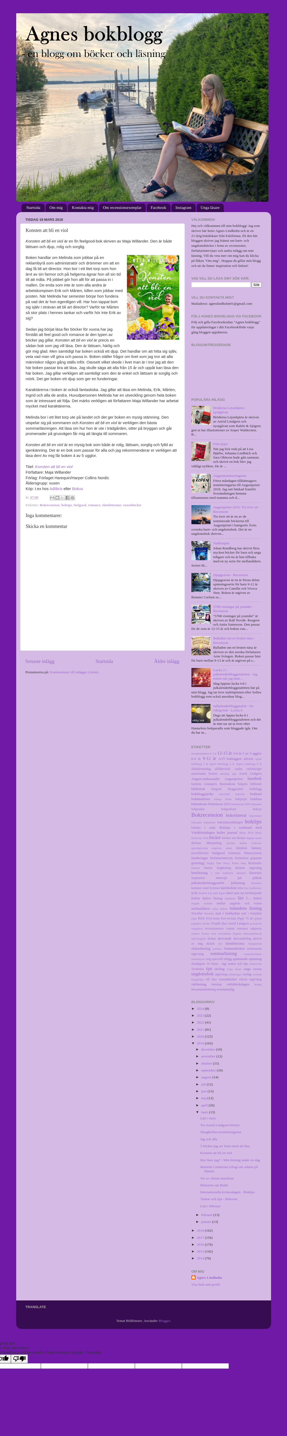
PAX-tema (213, 918)
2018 (201, 1230)
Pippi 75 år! (245, 918)
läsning (217, 898)
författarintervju (221, 858)
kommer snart (200, 888)
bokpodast (198, 809)
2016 (201, 1244)
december (208, 1049)
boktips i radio (203, 827)
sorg (208, 959)
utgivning (221, 974)
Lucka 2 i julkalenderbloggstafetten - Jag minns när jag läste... (235, 674)
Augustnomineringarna (229, 476)
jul (240, 878)
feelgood (80, 505)
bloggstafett (235, 789)
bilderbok (198, 789)
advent (248, 759)
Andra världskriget (248, 769)
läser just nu (235, 893)
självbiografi (198, 938)
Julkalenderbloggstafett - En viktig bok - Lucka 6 (233, 708)
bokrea (257, 809)
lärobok (202, 893)
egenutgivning (199, 848)
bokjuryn (241, 799)
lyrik (194, 893)
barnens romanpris (204, 784)
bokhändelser (201, 799)
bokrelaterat (236, 815)
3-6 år (237, 753)
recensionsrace (214, 928)
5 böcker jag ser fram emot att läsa (225, 1146)
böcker (215, 837)
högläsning (224, 868)
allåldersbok (222, 769)
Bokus (77, 489)
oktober (207, 1063)
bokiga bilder (223, 799)
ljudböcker (255, 888)
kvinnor (215, 888)
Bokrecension (49, 505)
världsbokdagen (237, 984)
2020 (201, 1036)
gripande (256, 858)
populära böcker (200, 923)
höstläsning (199, 873)
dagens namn (254, 838)
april (205, 1105)
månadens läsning (246, 908)
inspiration (198, 878)
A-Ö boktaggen (230, 759)
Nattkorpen (221, 543)
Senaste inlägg (40, 661)
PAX (201, 918)
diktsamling (213, 843)
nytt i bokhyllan (228, 913)
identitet (241, 872)
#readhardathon (200, 753)
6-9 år (196, 759)
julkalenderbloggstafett (207, 883)
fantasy (256, 848)
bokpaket (256, 804)
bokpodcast (228, 809)
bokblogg (256, 789)
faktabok (241, 848)
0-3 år (213, 753)
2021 (201, 1029)
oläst (194, 918)
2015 (201, 1251)
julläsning (238, 883)
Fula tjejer (220, 444)
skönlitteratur (111, 505)
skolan (211, 938)
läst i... (244, 898)
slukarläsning (201, 948)
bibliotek (256, 784)
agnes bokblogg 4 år (222, 763)
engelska (217, 848)
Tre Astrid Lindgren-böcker (220, 1125)
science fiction (200, 933)
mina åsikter (220, 908)
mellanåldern (200, 908)
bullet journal (227, 832)
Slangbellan (255, 943)
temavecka (255, 963)
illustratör (255, 873)
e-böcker (257, 843)
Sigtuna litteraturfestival (247, 933)
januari (206, 1222)
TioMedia (197, 969)
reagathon (197, 928)
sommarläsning (224, 953)
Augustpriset (234, 779)
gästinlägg (198, 863)
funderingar (199, 858)
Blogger (164, 1321)
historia (195, 867)
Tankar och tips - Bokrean (218, 1199)
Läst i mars (208, 1118)
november (208, 1056)
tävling (220, 969)
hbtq (243, 863)
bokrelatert (255, 815)
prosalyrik (256, 923)
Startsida (33, 207)
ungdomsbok (202, 974)
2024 (201, 1009)
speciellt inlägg (222, 959)
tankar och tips (238, 964)
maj (204, 1098)
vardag (246, 974)
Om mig (56, 207)
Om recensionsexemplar (122, 207)
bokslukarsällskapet (230, 822)
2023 (201, 1015)
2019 (201, 1043)
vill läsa (211, 979)
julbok (257, 878)
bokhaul (256, 794)
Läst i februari (210, 1206)
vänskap (216, 984)
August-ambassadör (205, 779)
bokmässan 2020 (240, 804)
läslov (207, 898)
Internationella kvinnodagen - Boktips (227, 1192)
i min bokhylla (222, 872)
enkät (229, 848)
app (234, 773)
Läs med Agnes (217, 893)
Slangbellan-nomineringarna (220, 1132)
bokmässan (199, 804)
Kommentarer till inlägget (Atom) (74, 672)
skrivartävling (242, 938)
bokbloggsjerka (202, 794)
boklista (256, 799)
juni (204, 1091)
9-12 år (209, 758)
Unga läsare (210, 207)
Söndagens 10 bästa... (206, 964)
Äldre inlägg (166, 661)
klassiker (256, 883)
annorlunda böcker (204, 773)
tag (224, 964)
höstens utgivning (248, 868)
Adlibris (55, 489)
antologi (224, 773)
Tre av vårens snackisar (217, 1178)
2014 (201, 1258)
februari (207, 1215)
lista (240, 888)
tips (209, 968)
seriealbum (224, 933)
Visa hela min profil (205, 1284)
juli (204, 1084)
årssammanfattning (203, 989)
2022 (201, 1022)
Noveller (197, 913)
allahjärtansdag (201, 769)
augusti (206, 1077)
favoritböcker (200, 853)
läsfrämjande (253, 893)
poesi (258, 918)
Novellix (209, 913)
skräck (210, 943)
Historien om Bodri (214, 1185)
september (209, 1070)
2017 (201, 1238)
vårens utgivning (250, 979)
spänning (255, 959)
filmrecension (253, 853)
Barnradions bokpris (234, 784)
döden (243, 843)
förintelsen (242, 858)
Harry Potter (231, 863)
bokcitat (240, 794)
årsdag (258, 984)
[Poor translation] (19, 1358)
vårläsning (198, 984)
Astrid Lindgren (250, 773)
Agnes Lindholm (209, 1278)
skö (220, 943)
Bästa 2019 (246, 832)
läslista (195, 898)
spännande (240, 959)
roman (230, 928)
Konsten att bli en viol (53, 467)
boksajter (196, 822)
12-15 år (224, 753)
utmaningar (234, 974)
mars (205, 1112)
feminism (234, 853)
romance (94, 505)
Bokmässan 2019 (219, 804)
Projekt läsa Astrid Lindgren (230, 923)
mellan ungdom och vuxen (239, 903)
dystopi (230, 843)
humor (208, 868)
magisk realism (201, 903)
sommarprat (198, 959)
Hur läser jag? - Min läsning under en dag (230, 1160)
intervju (221, 878)
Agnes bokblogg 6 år (249, 763)
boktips (66, 505)
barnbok (254, 778)
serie (213, 933)
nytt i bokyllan (251, 913)
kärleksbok (228, 888)
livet (246, 888)
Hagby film (214, 863)
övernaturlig (225, 989)
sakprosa (256, 928)
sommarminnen (253, 953)
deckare (196, 843)
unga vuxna (253, 969)
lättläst (257, 898)
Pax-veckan (228, 918)
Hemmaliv (255, 863)
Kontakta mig (83, 207)
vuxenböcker (132, 505)
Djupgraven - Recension (230, 575)
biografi (216, 789)
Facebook (158, 207)
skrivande (224, 938)
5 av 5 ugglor (252, 753)
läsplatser (230, 898)
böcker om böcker (234, 838)
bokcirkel (224, 794)
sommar (217, 948)
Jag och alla (208, 1139)
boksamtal (209, 822)
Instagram (183, 207)
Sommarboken (234, 948)
